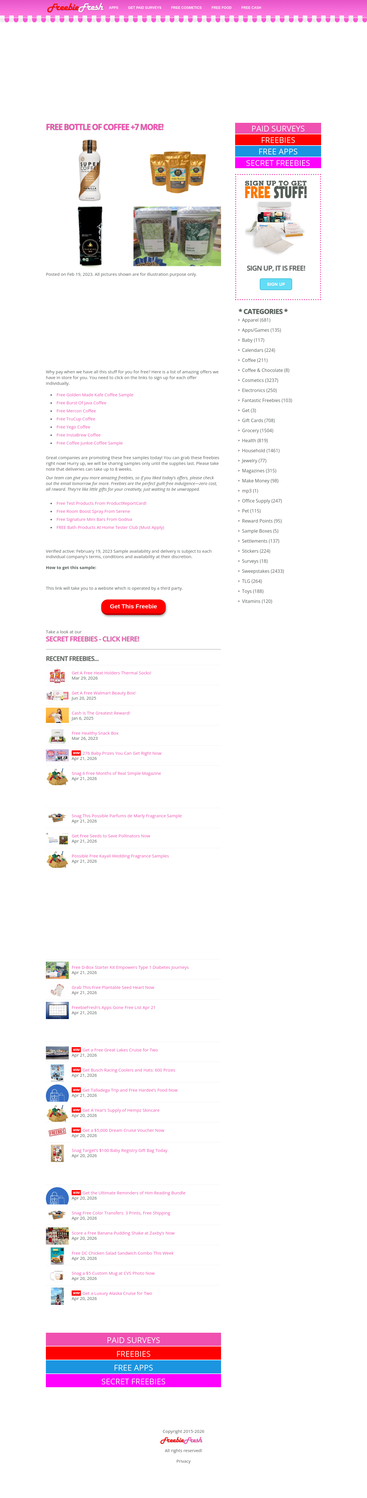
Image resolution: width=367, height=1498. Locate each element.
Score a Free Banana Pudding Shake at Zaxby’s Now (123, 1233)
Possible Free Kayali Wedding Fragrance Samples (120, 856)
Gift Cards (252, 420)
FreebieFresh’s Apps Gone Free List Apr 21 (114, 1007)
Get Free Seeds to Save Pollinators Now (111, 836)
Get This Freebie (133, 606)
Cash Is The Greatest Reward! (101, 713)
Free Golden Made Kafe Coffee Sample (94, 394)
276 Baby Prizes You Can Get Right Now (122, 753)
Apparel (250, 320)
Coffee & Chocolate (262, 370)
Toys (247, 591)
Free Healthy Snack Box (95, 733)
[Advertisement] (183, 74)
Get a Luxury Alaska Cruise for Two (117, 1293)
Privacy (183, 1461)
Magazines (253, 470)
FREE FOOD (222, 8)
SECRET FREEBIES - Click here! (92, 638)
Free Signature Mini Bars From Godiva (94, 519)
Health (249, 440)
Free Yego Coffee (73, 427)
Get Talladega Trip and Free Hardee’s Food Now (130, 1090)
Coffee (249, 360)
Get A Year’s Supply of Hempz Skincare (121, 1110)
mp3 (247, 491)
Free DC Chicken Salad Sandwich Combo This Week (123, 1253)
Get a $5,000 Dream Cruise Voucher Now (123, 1130)
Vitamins (251, 601)
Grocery (250, 430)
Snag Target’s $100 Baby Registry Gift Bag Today (119, 1150)
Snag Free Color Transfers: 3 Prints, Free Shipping (121, 1213)
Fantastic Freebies (261, 400)
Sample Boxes (257, 531)
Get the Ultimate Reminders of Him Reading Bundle (134, 1193)
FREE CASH (251, 8)
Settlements (255, 541)
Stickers (250, 551)
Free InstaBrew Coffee (78, 435)
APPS (113, 8)
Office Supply (256, 501)
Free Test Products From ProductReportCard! (101, 503)
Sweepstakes (256, 571)
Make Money (256, 481)
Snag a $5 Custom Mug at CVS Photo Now (113, 1273)
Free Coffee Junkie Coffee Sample (89, 443)
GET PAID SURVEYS (144, 8)
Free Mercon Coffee (76, 411)
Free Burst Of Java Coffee (81, 402)
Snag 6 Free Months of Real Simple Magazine (116, 773)
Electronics (253, 390)
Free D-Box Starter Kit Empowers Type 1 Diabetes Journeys (130, 967)
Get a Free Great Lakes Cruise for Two (120, 1050)
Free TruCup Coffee (75, 419)
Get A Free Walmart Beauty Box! (104, 693)
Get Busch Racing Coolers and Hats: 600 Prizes (129, 1070)
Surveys (250, 561)
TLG (246, 581)
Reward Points (257, 521)
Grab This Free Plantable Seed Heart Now (113, 987)
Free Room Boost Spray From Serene (93, 511)
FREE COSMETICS (186, 8)
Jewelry (249, 460)
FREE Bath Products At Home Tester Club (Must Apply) (110, 527)
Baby (247, 340)
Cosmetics (253, 380)
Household (253, 450)
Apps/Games (255, 330)
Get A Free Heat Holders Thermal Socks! (111, 673)
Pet (245, 511)
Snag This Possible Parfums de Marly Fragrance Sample (127, 815)
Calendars (252, 350)
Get (245, 410)
